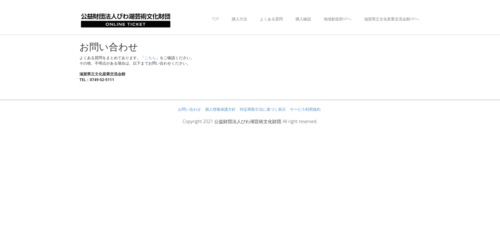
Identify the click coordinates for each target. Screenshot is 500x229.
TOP (215, 19)
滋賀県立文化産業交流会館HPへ (391, 19)
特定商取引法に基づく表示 (263, 109)
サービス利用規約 (305, 109)
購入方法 (239, 19)
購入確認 (303, 19)
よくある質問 (271, 19)
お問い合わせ (189, 109)
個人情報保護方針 (220, 109)
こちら (150, 57)
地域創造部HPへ (338, 19)
